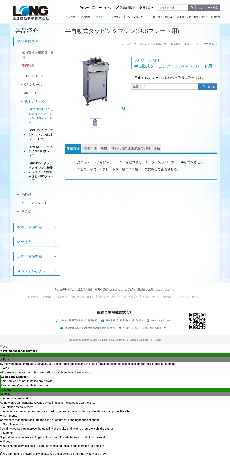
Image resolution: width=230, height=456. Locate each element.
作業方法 (73, 148)
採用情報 (217, 16)
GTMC (85, 340)
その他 (26, 211)
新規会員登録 (125, 7)
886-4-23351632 (88, 320)
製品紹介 (102, 16)
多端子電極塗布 (29, 227)
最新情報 (87, 16)
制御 (104, 148)
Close (3, 346)
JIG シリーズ (33, 93)
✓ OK (103, 453)
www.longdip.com (161, 320)
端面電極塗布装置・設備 (38, 55)
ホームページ (129, 44)
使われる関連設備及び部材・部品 (135, 148)
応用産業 (117, 16)
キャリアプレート (34, 203)
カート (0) (87, 7)
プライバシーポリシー (189, 296)
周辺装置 (28, 66)
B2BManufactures (118, 340)
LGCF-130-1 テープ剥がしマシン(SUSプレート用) (41, 135)
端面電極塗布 (28, 42)
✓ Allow (5, 355)
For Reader (155, 340)
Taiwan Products (98, 340)
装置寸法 (90, 148)
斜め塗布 (24, 242)
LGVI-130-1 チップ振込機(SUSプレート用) (40, 151)
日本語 (146, 7)
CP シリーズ (33, 84)
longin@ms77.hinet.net (78, 327)
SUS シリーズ (34, 101)
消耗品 (26, 194)
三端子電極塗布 (29, 256)
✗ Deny (4, 359)
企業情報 (72, 16)
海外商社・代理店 (163, 16)
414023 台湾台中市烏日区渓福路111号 (144, 327)
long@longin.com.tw (103, 327)
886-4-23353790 (69, 320)
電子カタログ (184, 16)
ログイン (105, 7)
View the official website (32, 385)
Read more (8, 385)
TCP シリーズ (34, 76)
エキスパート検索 (208, 7)
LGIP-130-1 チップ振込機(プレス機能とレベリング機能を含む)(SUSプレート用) (41, 172)
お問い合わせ (201, 16)
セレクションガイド (138, 16)
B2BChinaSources (139, 340)
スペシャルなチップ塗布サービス (38, 271)
